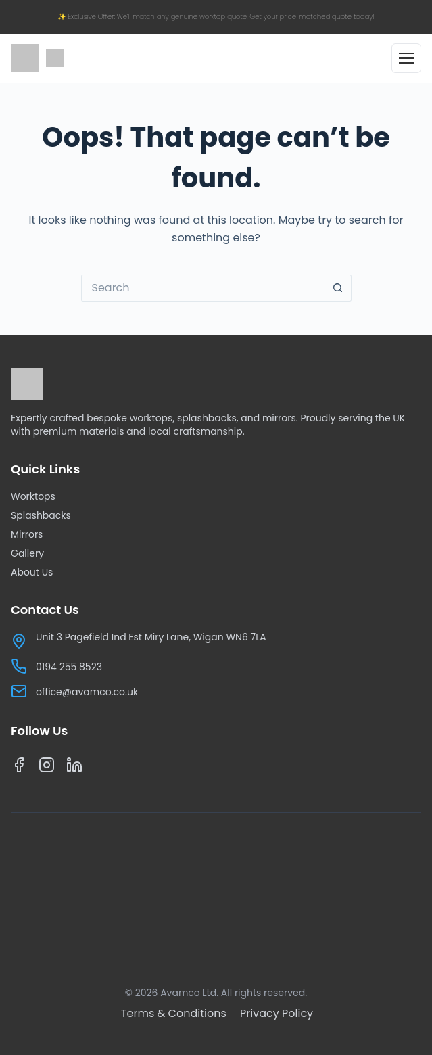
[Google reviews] (55, 58)
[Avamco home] (25, 58)
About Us (32, 572)
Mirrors (27, 534)
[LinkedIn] (74, 768)
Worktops (33, 496)
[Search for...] (203, 288)
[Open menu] (406, 58)
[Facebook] (19, 768)
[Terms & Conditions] (175, 1013)
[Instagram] (47, 768)
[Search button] (338, 288)
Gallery (27, 553)
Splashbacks (41, 515)
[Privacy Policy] (276, 1013)
